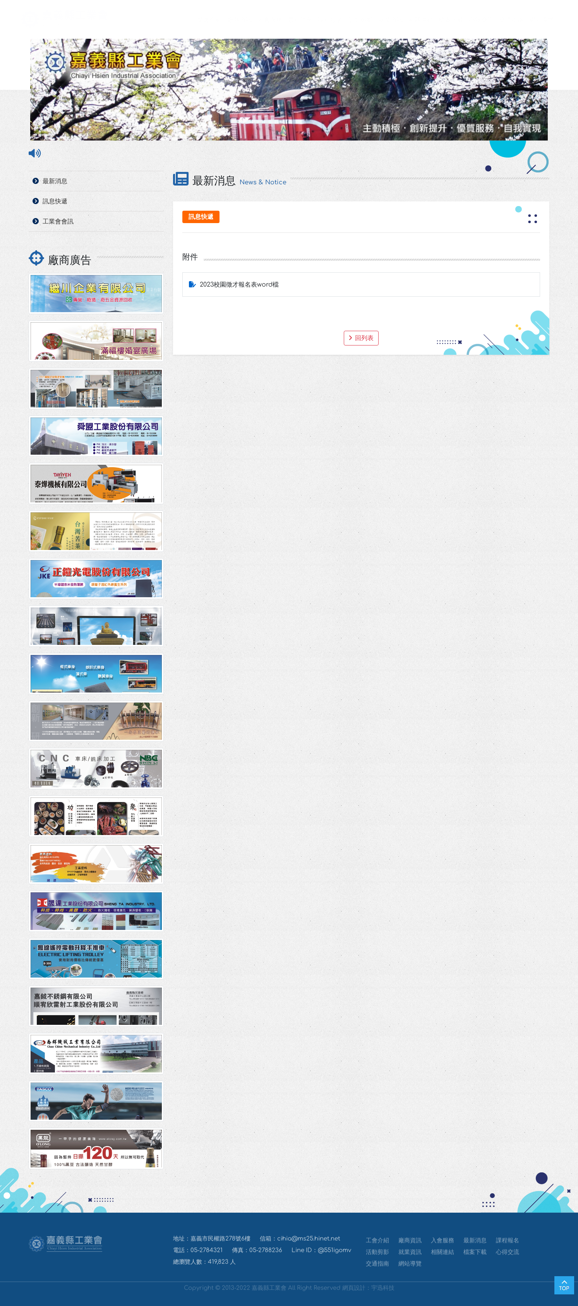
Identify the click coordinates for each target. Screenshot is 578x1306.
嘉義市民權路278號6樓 (220, 1243)
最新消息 (292, 20)
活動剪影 (352, 20)
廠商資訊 (232, 20)
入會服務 (262, 20)
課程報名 (322, 20)
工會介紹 (377, 1244)
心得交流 (473, 20)
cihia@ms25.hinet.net (308, 1243)
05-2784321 (206, 1255)
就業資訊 (382, 20)
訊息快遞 (55, 201)
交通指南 (503, 20)
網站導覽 (533, 20)
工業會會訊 (58, 221)
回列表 (361, 338)
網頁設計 (353, 1286)
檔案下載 (443, 20)
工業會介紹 (198, 20)
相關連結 (413, 20)
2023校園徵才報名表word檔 (239, 284)
